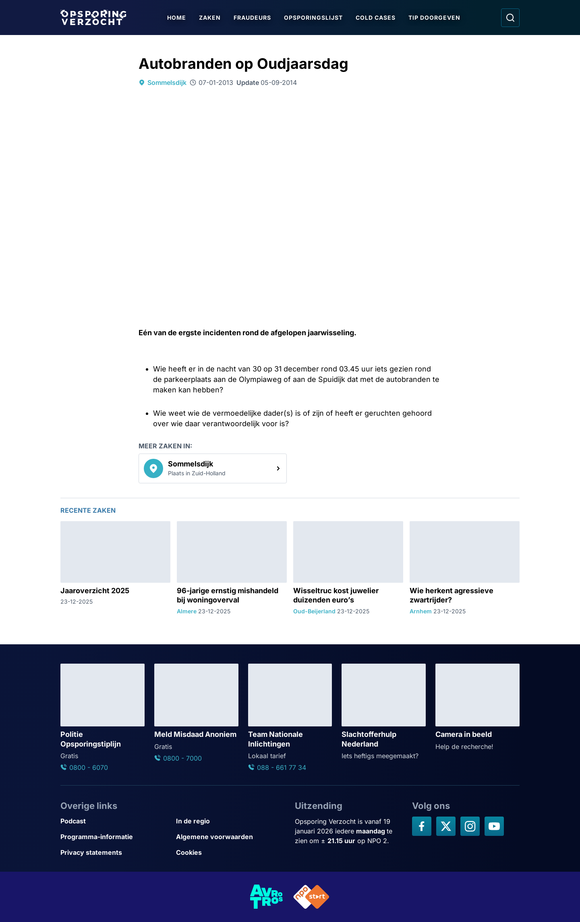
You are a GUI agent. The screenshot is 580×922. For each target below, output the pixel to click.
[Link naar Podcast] (115, 821)
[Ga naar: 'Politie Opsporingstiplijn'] (102, 718)
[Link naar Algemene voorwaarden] (230, 837)
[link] (213, 468)
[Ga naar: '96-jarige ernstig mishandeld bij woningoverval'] (232, 568)
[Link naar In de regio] (230, 821)
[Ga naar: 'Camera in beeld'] (477, 707)
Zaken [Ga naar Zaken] (210, 17)
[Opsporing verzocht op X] (446, 826)
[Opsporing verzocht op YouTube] (494, 826)
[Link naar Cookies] (230, 852)
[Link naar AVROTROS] (266, 897)
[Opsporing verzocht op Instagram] (470, 826)
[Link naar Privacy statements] (115, 852)
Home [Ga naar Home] (176, 17)
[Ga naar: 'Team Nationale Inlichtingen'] (290, 718)
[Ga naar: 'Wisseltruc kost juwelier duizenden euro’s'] (348, 568)
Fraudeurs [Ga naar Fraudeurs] (252, 17)
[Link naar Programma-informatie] (115, 837)
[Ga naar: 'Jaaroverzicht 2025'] (115, 568)
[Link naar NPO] (311, 897)
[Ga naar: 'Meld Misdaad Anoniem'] (196, 713)
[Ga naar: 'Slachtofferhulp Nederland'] (384, 712)
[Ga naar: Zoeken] (510, 17)
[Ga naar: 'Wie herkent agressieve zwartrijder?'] (465, 568)
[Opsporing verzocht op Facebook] (421, 826)
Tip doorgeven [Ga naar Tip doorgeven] (434, 17)
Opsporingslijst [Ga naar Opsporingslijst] (313, 17)
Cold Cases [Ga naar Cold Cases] (376, 17)
